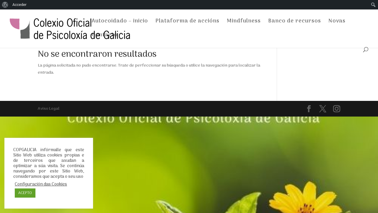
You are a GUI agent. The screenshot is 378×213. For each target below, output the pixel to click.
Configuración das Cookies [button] (41, 184)
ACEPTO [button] (25, 193)
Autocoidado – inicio (120, 22)
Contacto (105, 36)
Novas (337, 22)
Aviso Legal (48, 108)
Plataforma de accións (187, 22)
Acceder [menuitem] (19, 4)
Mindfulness (244, 22)
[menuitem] (5, 4)
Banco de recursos (294, 22)
